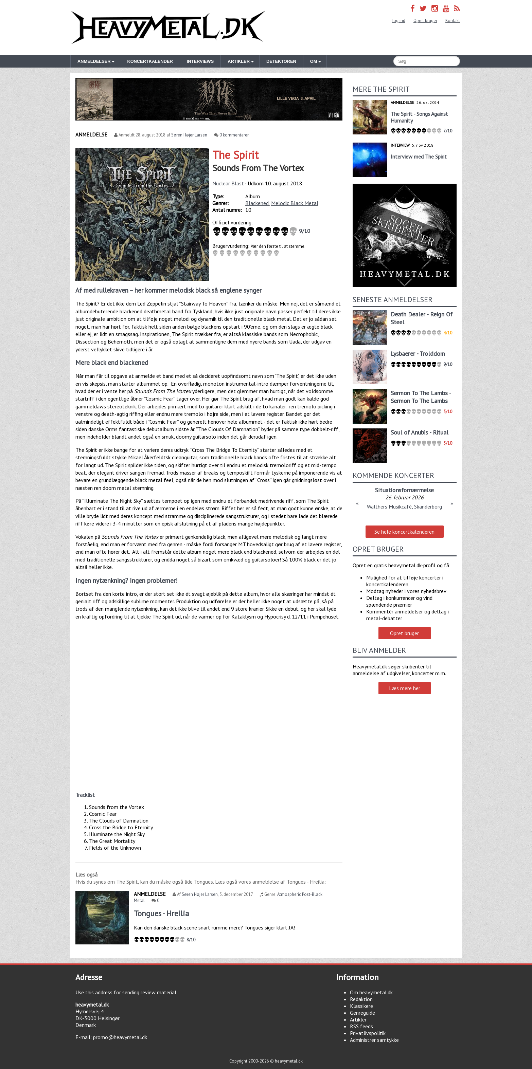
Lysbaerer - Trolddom (418, 353)
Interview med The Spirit (419, 156)
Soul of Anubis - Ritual (419, 432)
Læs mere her (404, 688)
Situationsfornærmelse (404, 490)
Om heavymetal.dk (371, 992)
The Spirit (235, 155)
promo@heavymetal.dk (120, 1037)
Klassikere (361, 1005)
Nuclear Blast (228, 183)
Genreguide (362, 1012)
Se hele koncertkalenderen (404, 531)
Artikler (358, 1019)
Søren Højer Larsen (189, 135)
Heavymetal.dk (168, 27)
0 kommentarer (234, 135)
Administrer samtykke (374, 1039)
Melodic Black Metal (294, 203)
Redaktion (361, 999)
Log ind (398, 20)
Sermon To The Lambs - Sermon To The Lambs (421, 397)
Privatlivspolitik (368, 1033)
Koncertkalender (150, 61)
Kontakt (452, 20)
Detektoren (281, 61)
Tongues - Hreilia (161, 913)
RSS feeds (361, 1026)
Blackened (257, 203)
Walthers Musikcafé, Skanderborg (404, 506)
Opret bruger (425, 20)
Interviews (200, 61)
